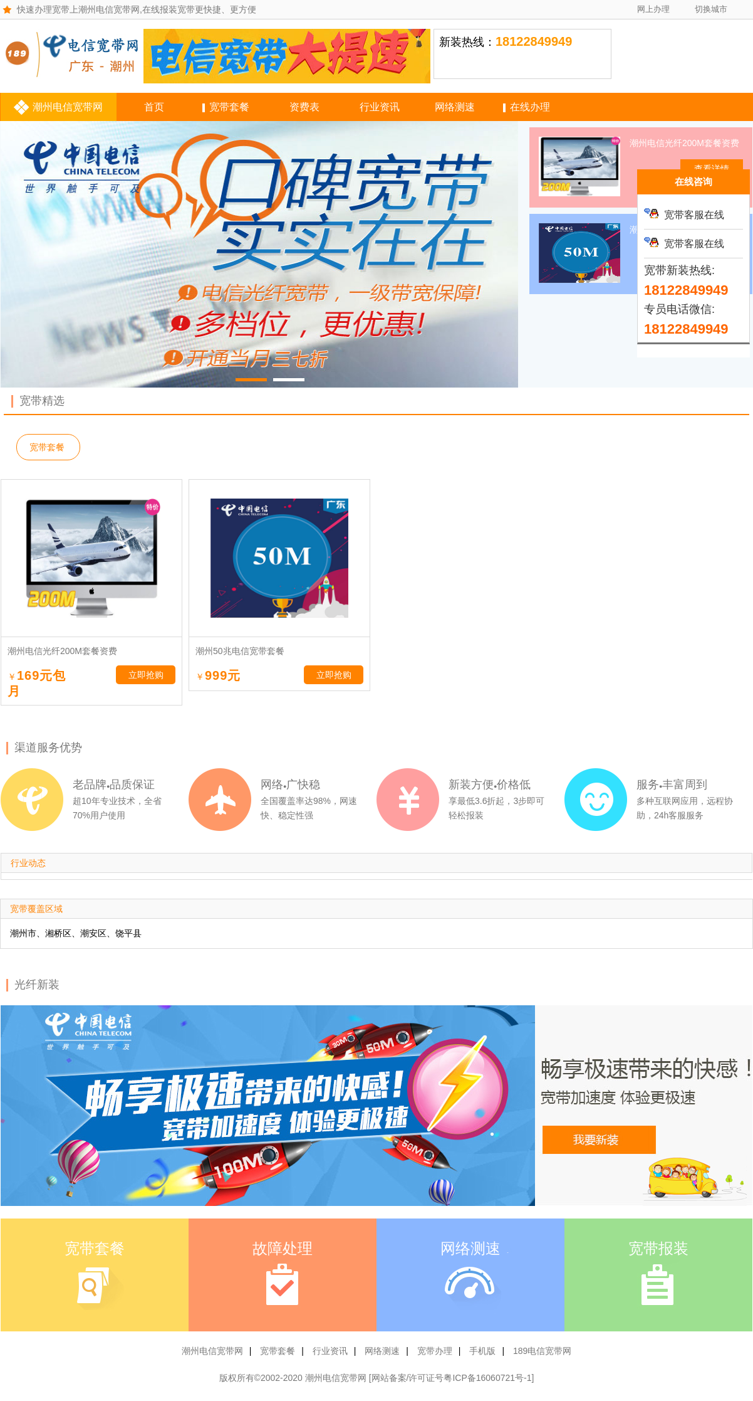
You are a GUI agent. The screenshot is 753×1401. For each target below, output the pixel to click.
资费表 (304, 107)
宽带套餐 (229, 107)
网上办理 (653, 9)
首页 (154, 107)
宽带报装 (658, 1248)
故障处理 (282, 1248)
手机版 (482, 1351)
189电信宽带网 (542, 1351)
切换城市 (711, 9)
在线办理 (530, 107)
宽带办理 (434, 1351)
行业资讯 (380, 107)
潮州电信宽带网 (68, 107)
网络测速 (455, 107)
